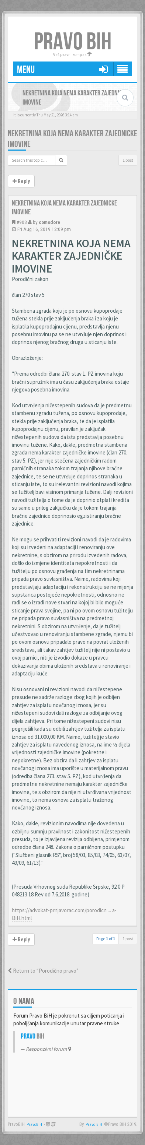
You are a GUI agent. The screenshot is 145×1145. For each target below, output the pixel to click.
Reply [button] (21, 181)
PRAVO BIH (72, 42)
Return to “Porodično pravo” (43, 970)
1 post (127, 160)
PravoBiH (34, 1124)
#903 (22, 222)
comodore (49, 222)
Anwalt (64, 1124)
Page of (105, 938)
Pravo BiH (94, 1124)
